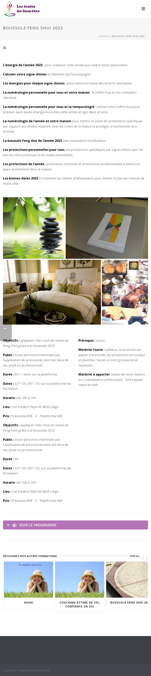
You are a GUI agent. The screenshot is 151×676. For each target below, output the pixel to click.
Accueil (104, 36)
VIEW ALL (135, 556)
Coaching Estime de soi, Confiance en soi (80, 604)
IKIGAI (28, 602)
